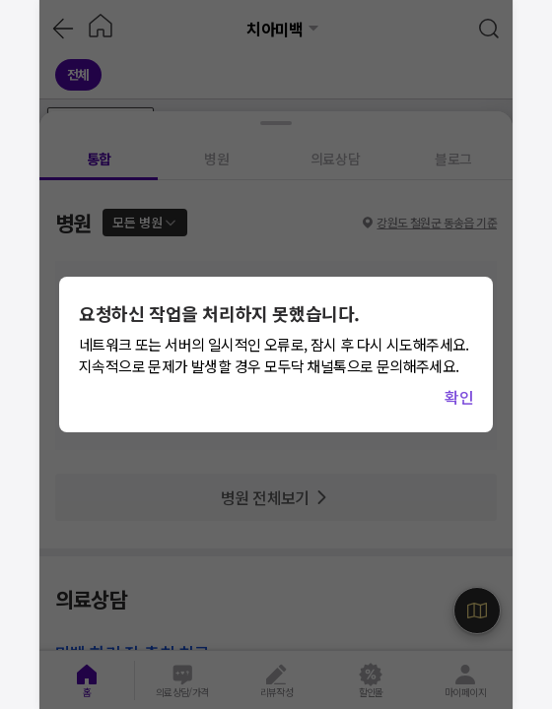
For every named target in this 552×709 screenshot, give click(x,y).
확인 (459, 397)
